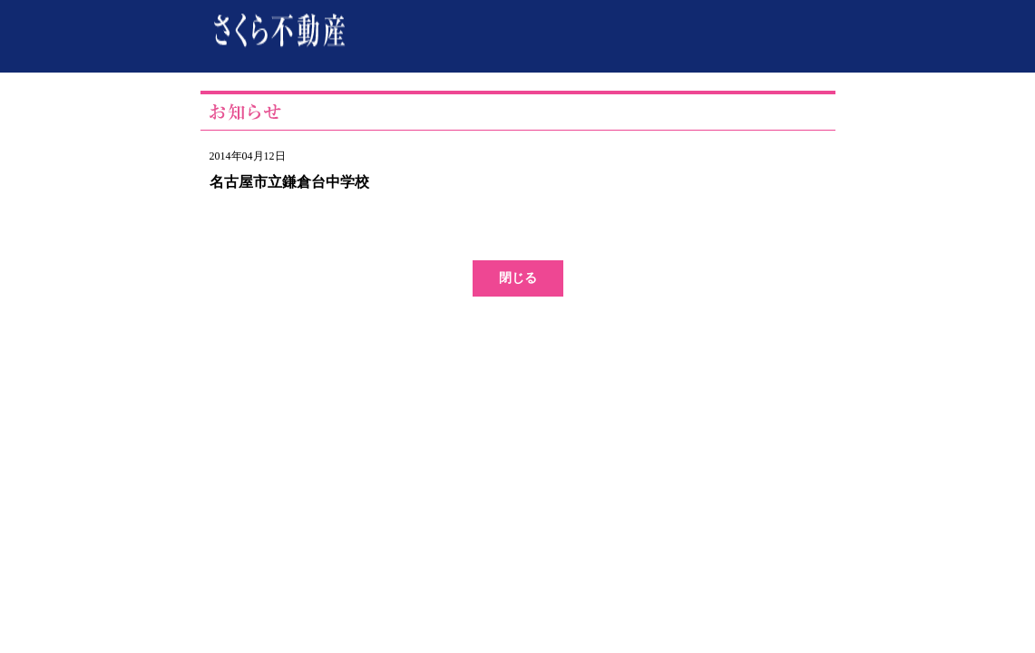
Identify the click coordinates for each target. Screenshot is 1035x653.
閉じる (518, 278)
